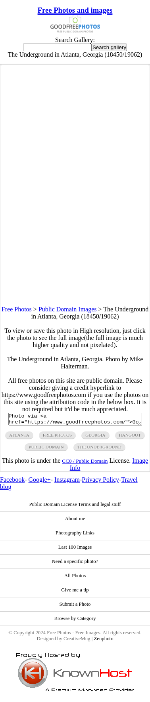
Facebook (12, 482)
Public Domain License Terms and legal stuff (75, 506)
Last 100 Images (75, 549)
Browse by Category (75, 621)
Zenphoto (103, 641)
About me (75, 521)
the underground (99, 449)
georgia (95, 437)
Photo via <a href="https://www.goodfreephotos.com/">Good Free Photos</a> (75, 420)
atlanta (19, 437)
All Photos (75, 578)
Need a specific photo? (75, 564)
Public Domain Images (67, 309)
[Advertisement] (74, 231)
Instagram (67, 482)
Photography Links (75, 535)
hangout (130, 437)
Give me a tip (74, 592)
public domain (46, 449)
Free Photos (17, 309)
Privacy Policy (100, 482)
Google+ (40, 482)
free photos (57, 437)
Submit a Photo (75, 606)
